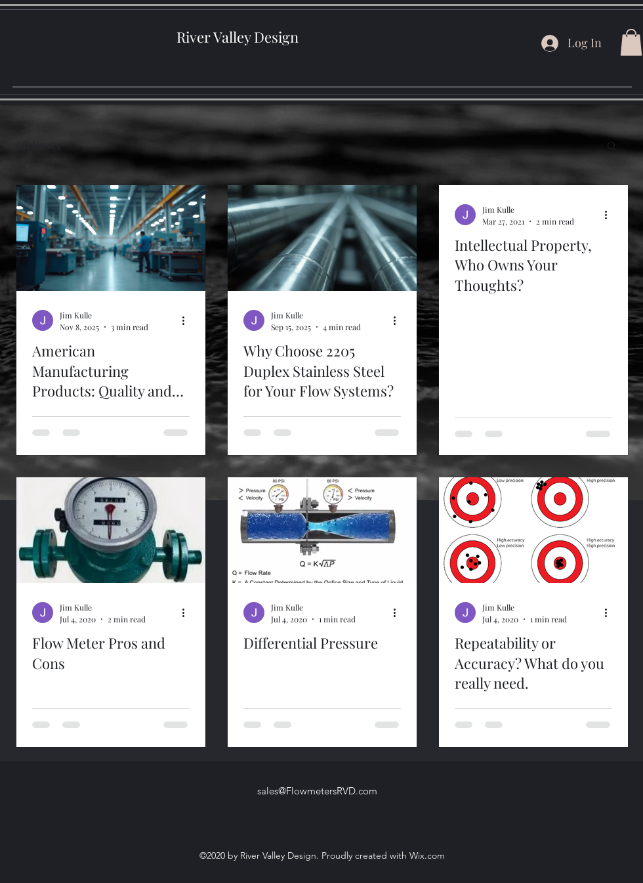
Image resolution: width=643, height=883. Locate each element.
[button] (631, 42)
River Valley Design (237, 37)
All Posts (38, 144)
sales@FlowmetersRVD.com (317, 791)
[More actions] (188, 320)
